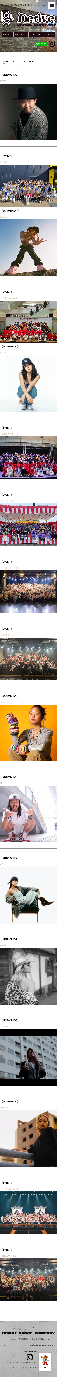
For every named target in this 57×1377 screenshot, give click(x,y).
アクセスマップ (48, 34)
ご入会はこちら (35, 34)
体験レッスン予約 (21, 34)
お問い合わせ (7, 34)
